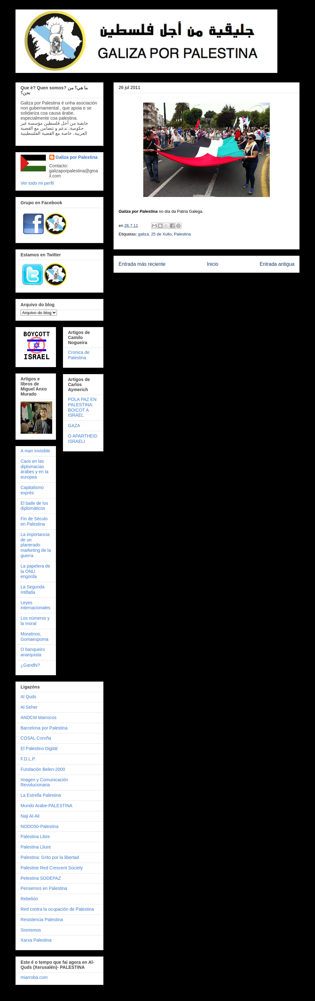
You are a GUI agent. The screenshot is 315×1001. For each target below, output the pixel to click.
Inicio (212, 264)
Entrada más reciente (142, 264)
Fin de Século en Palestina (34, 521)
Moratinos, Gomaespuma (34, 636)
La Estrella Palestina (41, 795)
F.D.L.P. (28, 758)
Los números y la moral (35, 621)
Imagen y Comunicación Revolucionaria (44, 782)
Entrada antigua (277, 264)
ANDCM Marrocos (39, 717)
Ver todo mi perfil (37, 183)
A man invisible (35, 450)
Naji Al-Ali (30, 816)
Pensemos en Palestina (44, 888)
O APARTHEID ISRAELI (82, 438)
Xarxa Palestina (36, 940)
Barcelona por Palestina (44, 727)
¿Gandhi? (30, 665)
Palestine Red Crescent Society (52, 867)
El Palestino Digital (39, 748)
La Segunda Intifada (33, 589)
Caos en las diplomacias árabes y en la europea (34, 469)
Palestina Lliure (36, 846)
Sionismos (31, 929)
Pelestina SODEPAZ (41, 878)
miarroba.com (34, 977)
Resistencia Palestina (42, 919)
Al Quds (28, 696)
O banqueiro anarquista (33, 652)
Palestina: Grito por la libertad (50, 857)
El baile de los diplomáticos (34, 506)
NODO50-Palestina (40, 826)
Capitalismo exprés (32, 490)
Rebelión (29, 898)
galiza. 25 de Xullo (154, 234)
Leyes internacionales (35, 605)
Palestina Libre (35, 836)
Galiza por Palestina (77, 157)
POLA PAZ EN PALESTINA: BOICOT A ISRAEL (82, 407)
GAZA (74, 425)
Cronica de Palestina (79, 355)
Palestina (182, 234)
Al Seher (29, 707)
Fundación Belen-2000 (43, 769)
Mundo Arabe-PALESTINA (46, 805)
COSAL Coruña (36, 738)
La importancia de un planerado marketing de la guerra (36, 545)
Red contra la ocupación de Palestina (57, 909)
